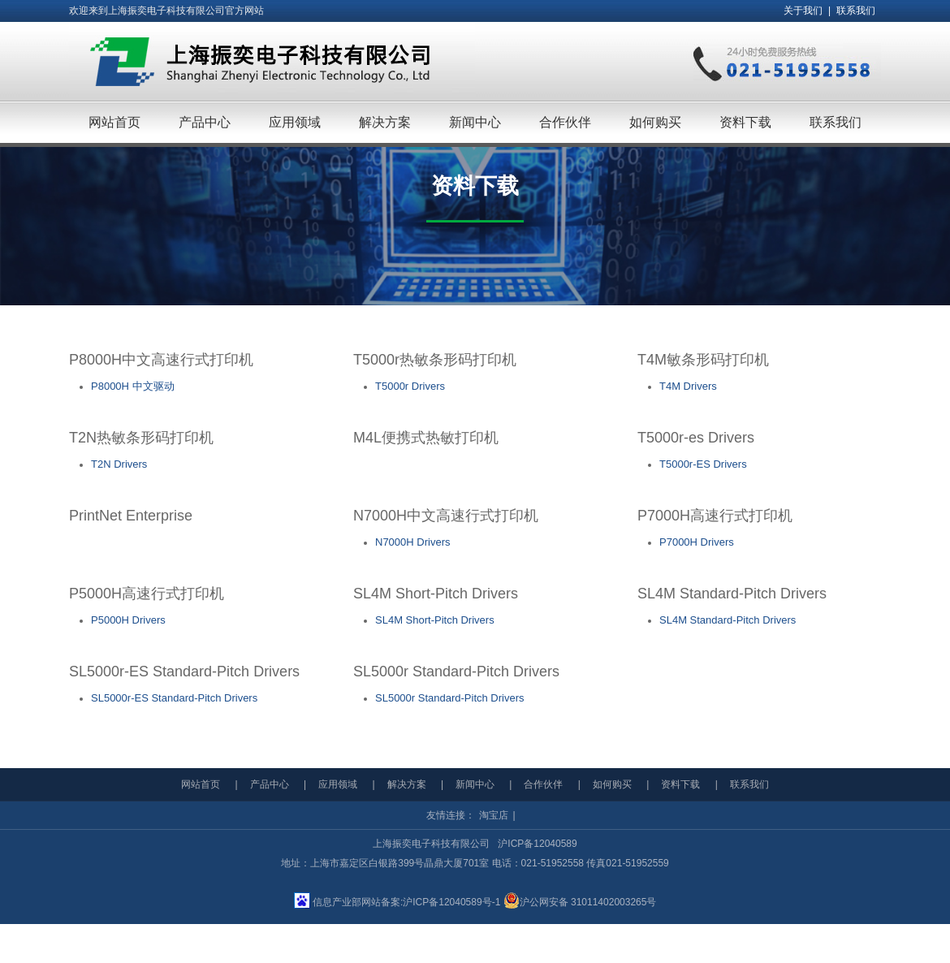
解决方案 (406, 784)
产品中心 (269, 784)
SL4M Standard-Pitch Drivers (727, 620)
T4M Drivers (688, 386)
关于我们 (803, 10)
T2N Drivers (119, 464)
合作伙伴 (543, 784)
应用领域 (337, 784)
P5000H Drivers (128, 620)
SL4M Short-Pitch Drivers (434, 620)
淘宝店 (493, 815)
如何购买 (612, 784)
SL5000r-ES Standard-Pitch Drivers (174, 698)
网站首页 (200, 784)
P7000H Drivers (696, 542)
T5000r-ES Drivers (703, 464)
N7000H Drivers (412, 542)
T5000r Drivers (410, 386)
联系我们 (855, 10)
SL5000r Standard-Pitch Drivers (450, 698)
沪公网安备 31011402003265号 (580, 902)
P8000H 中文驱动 (133, 386)
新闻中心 (475, 784)
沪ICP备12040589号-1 (451, 902)
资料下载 (680, 784)
